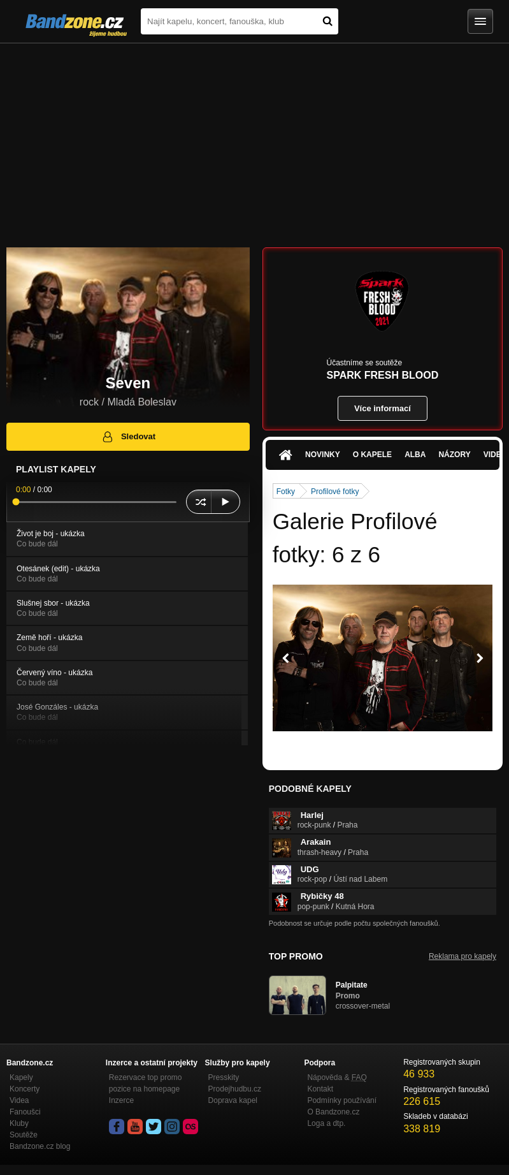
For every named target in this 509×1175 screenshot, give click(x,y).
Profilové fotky (335, 491)
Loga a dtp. (326, 1123)
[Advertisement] (254, 139)
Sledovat (128, 437)
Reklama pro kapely (462, 956)
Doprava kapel (232, 1100)
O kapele (372, 454)
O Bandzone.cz (333, 1111)
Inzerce (121, 1100)
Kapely (21, 1077)
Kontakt (320, 1088)
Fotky (285, 491)
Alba (415, 454)
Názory (454, 454)
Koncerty (24, 1088)
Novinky (322, 454)
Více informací (382, 408)
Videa (19, 1100)
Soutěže (24, 1134)
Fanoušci (25, 1111)
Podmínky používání (341, 1100)
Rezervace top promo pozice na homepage (145, 1083)
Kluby (19, 1123)
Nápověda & (336, 1077)
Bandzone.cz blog (40, 1146)
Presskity (224, 1077)
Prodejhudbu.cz (234, 1088)
